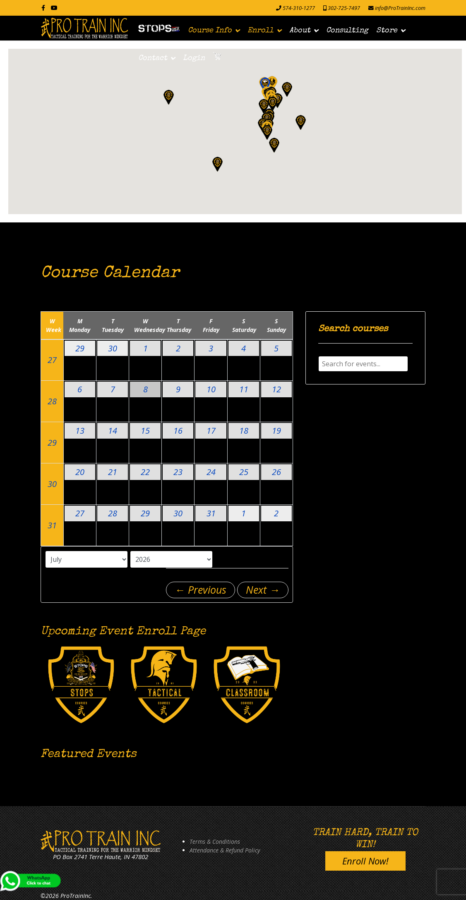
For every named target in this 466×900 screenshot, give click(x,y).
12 (276, 389)
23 (178, 471)
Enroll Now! (365, 861)
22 (145, 471)
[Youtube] (54, 8)
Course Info (210, 30)
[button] (265, 84)
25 (243, 471)
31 (52, 525)
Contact (152, 58)
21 (112, 471)
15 (145, 430)
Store (386, 30)
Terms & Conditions (215, 841)
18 (243, 430)
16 (178, 430)
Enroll (260, 30)
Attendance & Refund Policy (225, 850)
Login (194, 58)
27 (52, 359)
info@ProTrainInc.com (400, 8)
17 (211, 430)
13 (79, 430)
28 (52, 401)
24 (211, 471)
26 (276, 471)
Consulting (347, 30)
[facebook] (43, 8)
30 (112, 348)
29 (79, 348)
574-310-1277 (299, 8)
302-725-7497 (344, 8)
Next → (263, 589)
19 (276, 430)
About (299, 30)
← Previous (200, 589)
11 (243, 389)
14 (112, 430)
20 (79, 471)
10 (211, 389)
